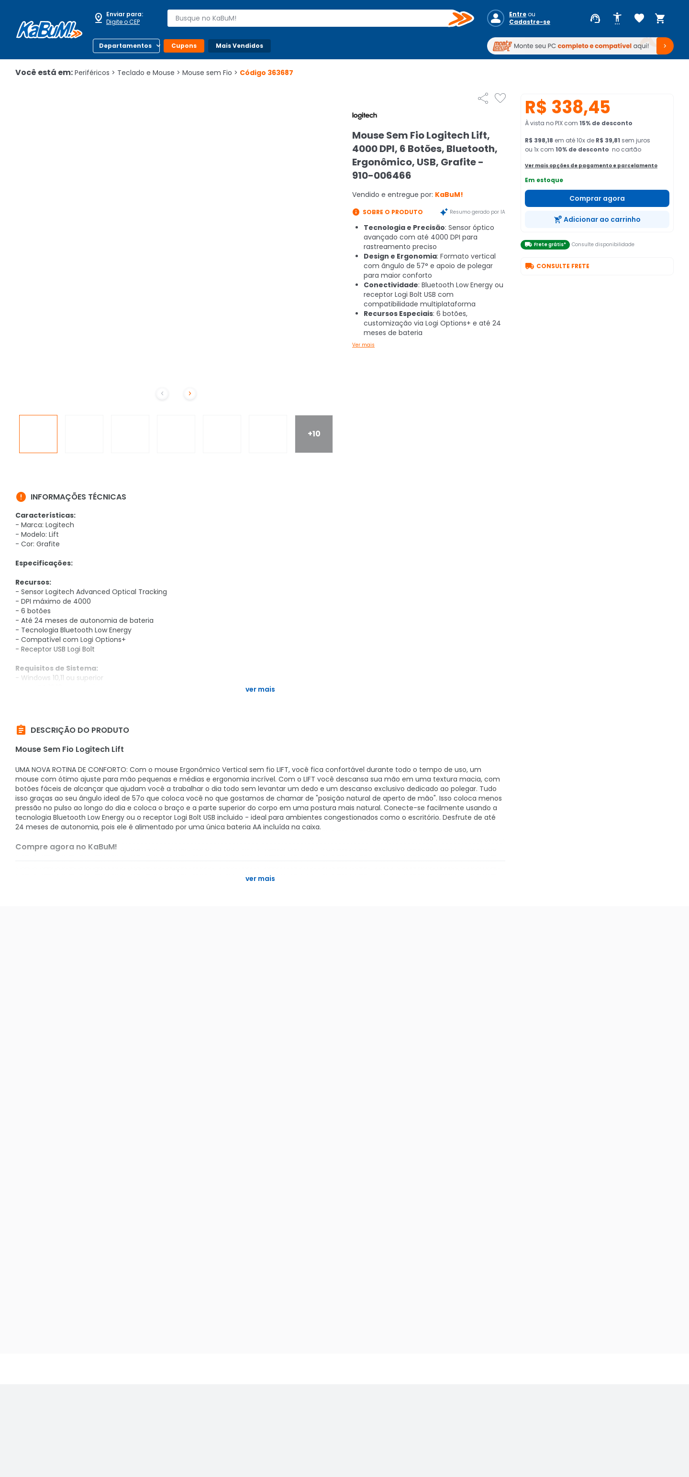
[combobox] (313, 18)
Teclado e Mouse (148, 72)
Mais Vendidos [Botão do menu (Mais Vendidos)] (239, 46)
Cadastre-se (529, 22)
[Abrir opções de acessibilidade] (617, 18)
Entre (517, 14)
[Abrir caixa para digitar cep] (123, 18)
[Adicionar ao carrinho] (597, 219)
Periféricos (95, 72)
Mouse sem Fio (210, 72)
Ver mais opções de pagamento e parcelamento (591, 165)
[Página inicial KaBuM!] (49, 30)
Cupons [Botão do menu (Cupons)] (184, 46)
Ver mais (363, 344)
